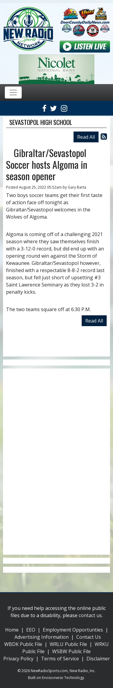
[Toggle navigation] (13, 92)
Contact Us (88, 637)
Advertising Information (41, 637)
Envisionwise (52, 677)
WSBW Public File (71, 651)
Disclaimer (98, 658)
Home (12, 629)
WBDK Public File (23, 644)
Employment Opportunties (73, 629)
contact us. (91, 615)
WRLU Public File (68, 644)
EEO (30, 629)
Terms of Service (60, 658)
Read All (86, 137)
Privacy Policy (18, 658)
